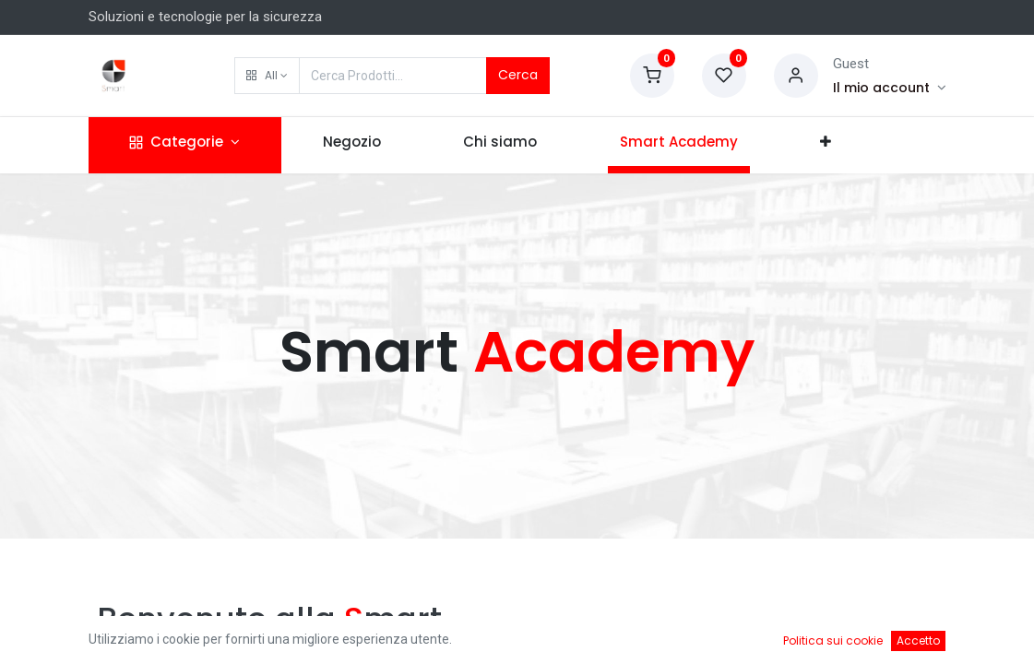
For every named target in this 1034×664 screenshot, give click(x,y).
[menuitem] (352, 145)
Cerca (518, 74)
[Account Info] (889, 87)
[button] (267, 75)
